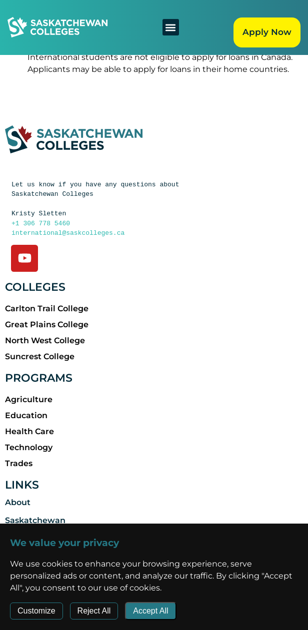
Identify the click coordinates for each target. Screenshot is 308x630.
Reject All (94, 611)
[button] (170, 27)
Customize (37, 611)
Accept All (150, 611)
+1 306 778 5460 (41, 223)
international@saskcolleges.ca (68, 232)
